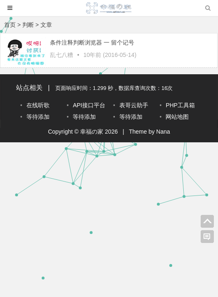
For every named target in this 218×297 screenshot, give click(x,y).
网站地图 (177, 116)
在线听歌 (38, 105)
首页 (10, 24)
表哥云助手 (133, 105)
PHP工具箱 (180, 105)
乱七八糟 (61, 55)
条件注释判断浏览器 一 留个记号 (92, 42)
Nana (163, 131)
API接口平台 (89, 105)
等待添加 (38, 116)
